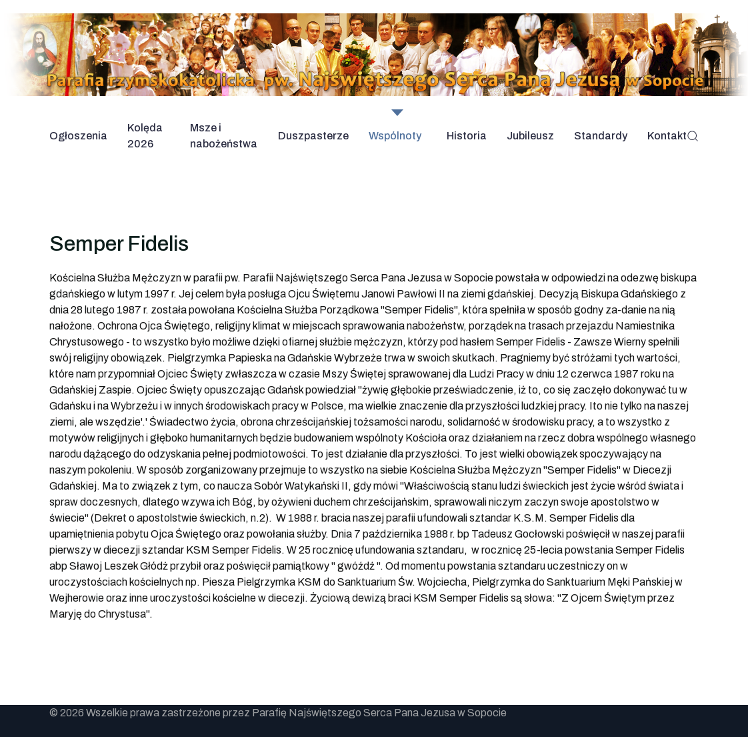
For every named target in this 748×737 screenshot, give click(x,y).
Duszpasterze (313, 135)
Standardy (600, 135)
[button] (693, 136)
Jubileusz (530, 135)
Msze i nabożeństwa (223, 135)
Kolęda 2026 (145, 135)
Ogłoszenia (78, 135)
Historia (467, 135)
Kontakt (667, 135)
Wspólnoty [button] (395, 135)
